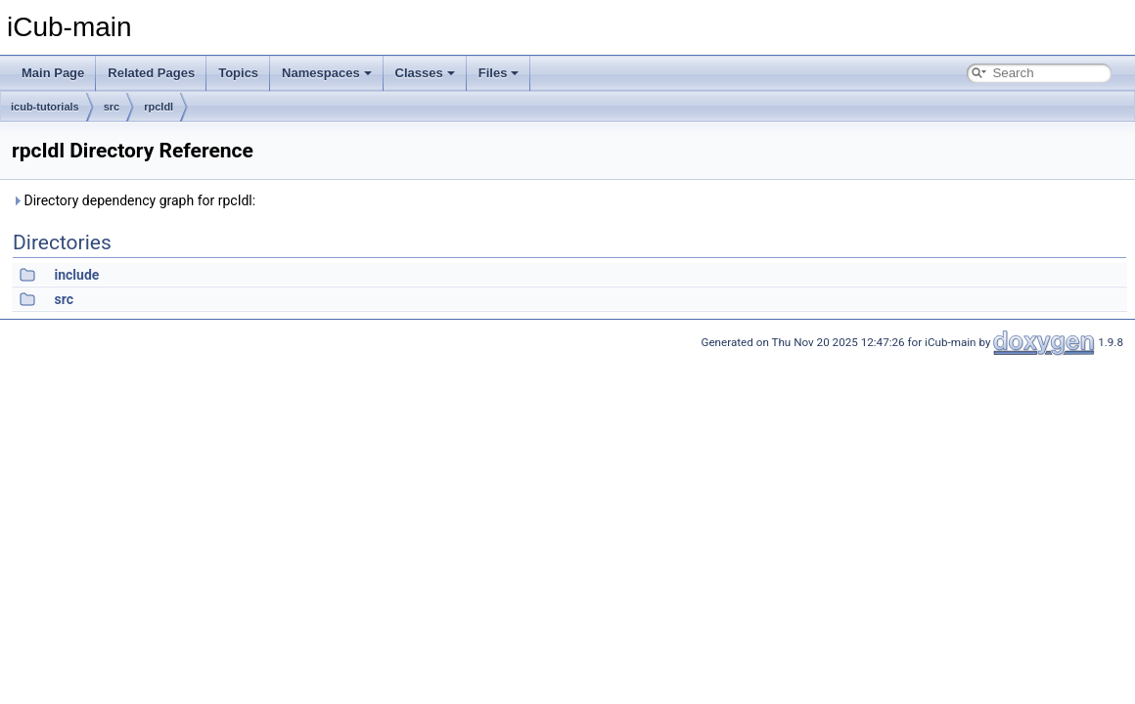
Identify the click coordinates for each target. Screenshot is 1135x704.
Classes (425, 73)
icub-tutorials (45, 106)
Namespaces (327, 73)
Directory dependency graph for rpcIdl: (133, 200)
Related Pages (151, 73)
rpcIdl (158, 106)
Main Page (53, 73)
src (112, 106)
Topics (238, 73)
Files (499, 73)
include (76, 275)
